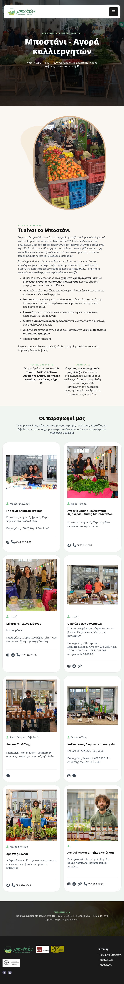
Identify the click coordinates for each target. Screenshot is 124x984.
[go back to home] (18, 950)
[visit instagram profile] (10, 972)
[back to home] (21, 12)
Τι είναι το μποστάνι (110, 955)
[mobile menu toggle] (113, 11)
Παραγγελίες (105, 959)
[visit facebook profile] (4, 972)
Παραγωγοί (105, 964)
